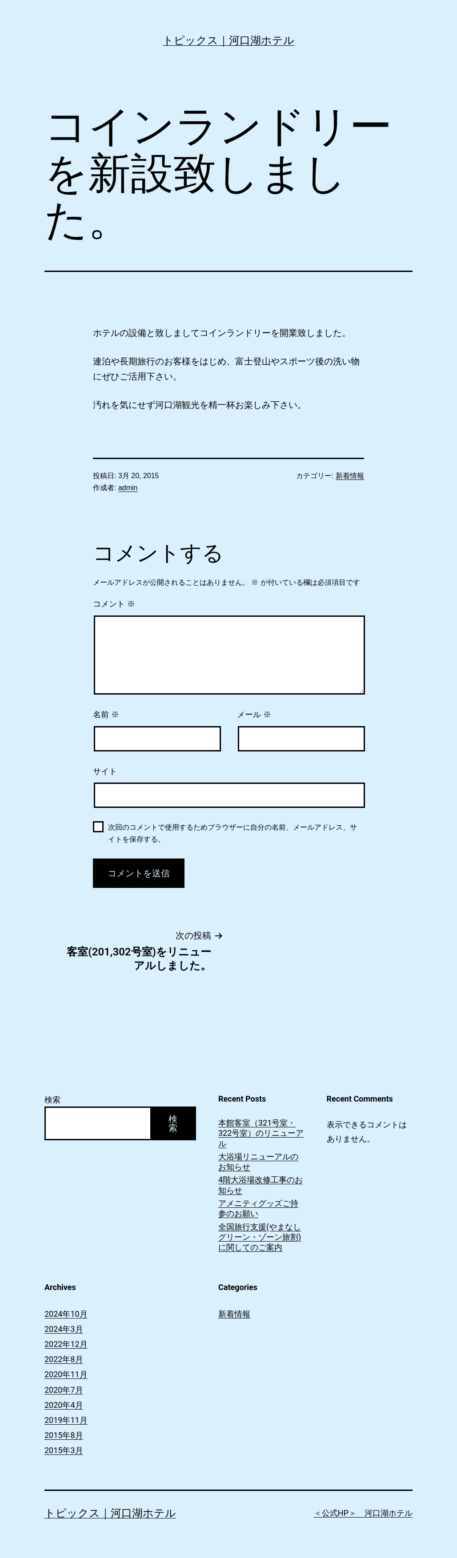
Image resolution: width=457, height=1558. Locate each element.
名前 (106, 714)
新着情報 (350, 475)
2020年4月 (63, 1405)
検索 (52, 1099)
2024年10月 (66, 1313)
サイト (105, 771)
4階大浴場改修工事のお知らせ (260, 1184)
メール (254, 714)
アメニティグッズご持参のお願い (258, 1208)
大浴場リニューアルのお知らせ (258, 1161)
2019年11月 (66, 1420)
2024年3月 (63, 1329)
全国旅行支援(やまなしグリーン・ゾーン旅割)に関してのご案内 (259, 1237)
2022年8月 (63, 1359)
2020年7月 (63, 1389)
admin (128, 487)
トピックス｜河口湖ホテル (228, 40)
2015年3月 (63, 1450)
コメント (114, 603)
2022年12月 (66, 1344)
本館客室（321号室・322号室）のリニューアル (261, 1133)
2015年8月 (63, 1435)
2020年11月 (66, 1374)
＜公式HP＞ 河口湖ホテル (363, 1513)
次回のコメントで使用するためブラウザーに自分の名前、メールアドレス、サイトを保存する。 (232, 833)
